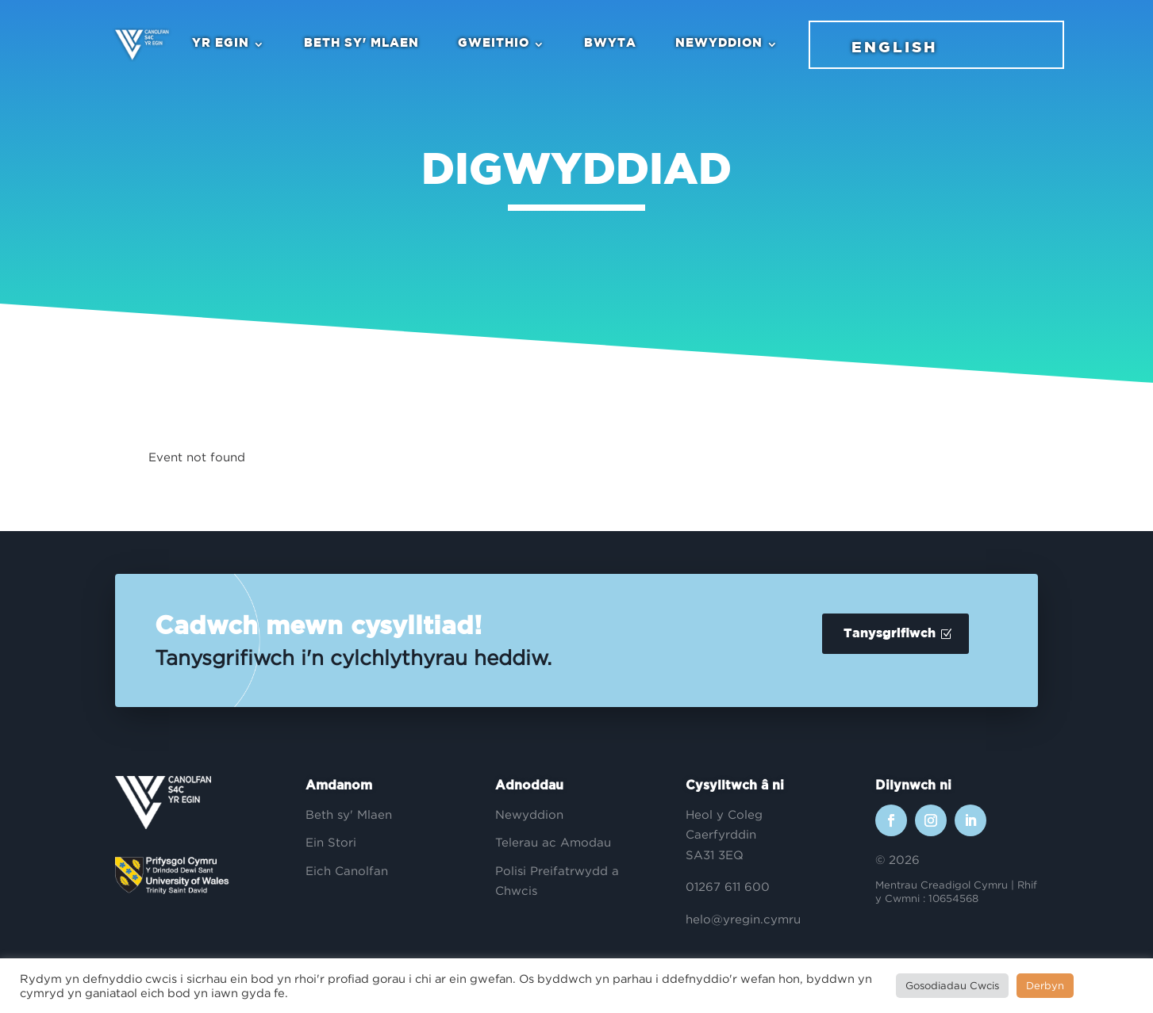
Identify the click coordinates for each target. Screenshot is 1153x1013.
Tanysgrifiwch (890, 634)
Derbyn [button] (1045, 985)
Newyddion (717, 44)
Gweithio (492, 44)
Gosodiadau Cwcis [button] (952, 985)
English (893, 48)
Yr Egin (219, 44)
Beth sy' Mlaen (359, 44)
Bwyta (608, 44)
